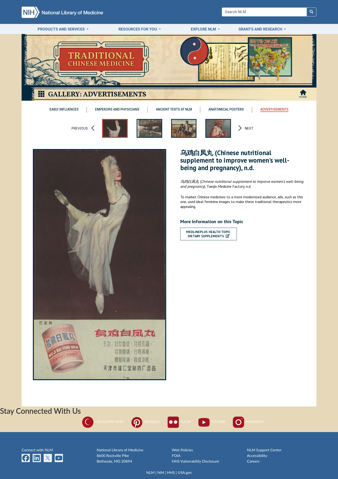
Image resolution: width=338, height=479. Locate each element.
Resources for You (138, 29)
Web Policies (182, 450)
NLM (150, 472)
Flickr (179, 422)
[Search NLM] (311, 12)
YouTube (212, 422)
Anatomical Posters (226, 109)
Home (303, 97)
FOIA (176, 455)
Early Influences (64, 109)
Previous (80, 128)
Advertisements (274, 109)
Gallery (64, 95)
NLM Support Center (264, 450)
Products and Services (62, 29)
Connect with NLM (37, 450)
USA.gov (185, 472)
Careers (253, 461)
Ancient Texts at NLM (174, 109)
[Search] (264, 12)
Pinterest (145, 422)
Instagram (248, 422)
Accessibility (257, 455)
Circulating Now (102, 422)
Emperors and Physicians (117, 109)
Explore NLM (204, 29)
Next (249, 128)
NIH (160, 472)
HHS (171, 472)
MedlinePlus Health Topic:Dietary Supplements (208, 234)
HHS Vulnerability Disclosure (195, 461)
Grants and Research (260, 29)
